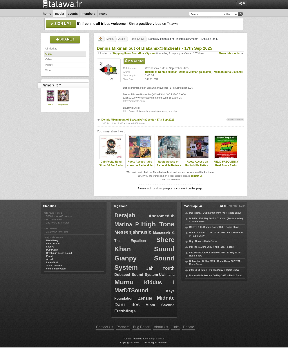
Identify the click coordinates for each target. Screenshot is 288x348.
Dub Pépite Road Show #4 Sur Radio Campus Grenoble (111, 165)
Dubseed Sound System (136, 275)
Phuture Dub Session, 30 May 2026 (207, 275)
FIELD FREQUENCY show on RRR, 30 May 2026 (214, 252)
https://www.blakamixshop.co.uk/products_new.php (150, 111)
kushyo (50, 246)
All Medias (51, 48)
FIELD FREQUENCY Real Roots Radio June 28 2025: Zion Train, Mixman (226, 167)
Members (89, 13)
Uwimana (166, 275)
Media (59, 13)
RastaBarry (52, 240)
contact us (197, 175)
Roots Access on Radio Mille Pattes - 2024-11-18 (168, 165)
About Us (161, 327)
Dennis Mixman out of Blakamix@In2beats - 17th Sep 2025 (137, 119)
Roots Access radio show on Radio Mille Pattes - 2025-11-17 (139, 165)
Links (175, 327)
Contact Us (104, 327)
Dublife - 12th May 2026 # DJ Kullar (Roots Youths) (216, 218)
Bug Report (141, 327)
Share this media (229, 53)
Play (229, 119)
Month (233, 205)
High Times (195, 241)
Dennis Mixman (168, 71)
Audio (48, 54)
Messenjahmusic (132, 231)
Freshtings (125, 311)
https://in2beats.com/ (134, 101)
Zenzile (145, 298)
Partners (123, 327)
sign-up (160, 188)
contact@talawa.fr (155, 338)
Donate (188, 327)
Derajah (124, 215)
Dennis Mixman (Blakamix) (195, 71)
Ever (242, 205)
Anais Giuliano (54, 265)
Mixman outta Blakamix (228, 71)
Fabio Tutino (53, 243)
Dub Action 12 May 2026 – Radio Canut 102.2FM (214, 261)
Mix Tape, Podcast (224, 247)
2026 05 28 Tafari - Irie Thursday (206, 270)
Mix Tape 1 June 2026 (200, 247)
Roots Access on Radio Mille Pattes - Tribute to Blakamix (197, 165)
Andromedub (161, 216)
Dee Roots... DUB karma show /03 (207, 213)
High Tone (158, 224)
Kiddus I (159, 282)
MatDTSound (131, 290)
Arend (49, 259)
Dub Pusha (52, 250)
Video (48, 59)
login (149, 188)
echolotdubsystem (56, 268)
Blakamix (151, 71)
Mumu (124, 282)
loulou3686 (52, 262)
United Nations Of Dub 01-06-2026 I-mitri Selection (216, 232)
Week (223, 205)
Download (238, 119)
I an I (50, 104)
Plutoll (49, 256)
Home (47, 13)
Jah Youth (160, 268)
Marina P (126, 224)
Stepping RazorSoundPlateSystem (134, 53)
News (103, 13)
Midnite (166, 298)
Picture (49, 64)
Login (242, 3)
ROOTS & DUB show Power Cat (206, 227)
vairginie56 (63, 104)
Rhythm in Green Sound (59, 253)
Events (73, 13)
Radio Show (137, 38)
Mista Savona (159, 305)
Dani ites (127, 304)
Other (48, 70)
